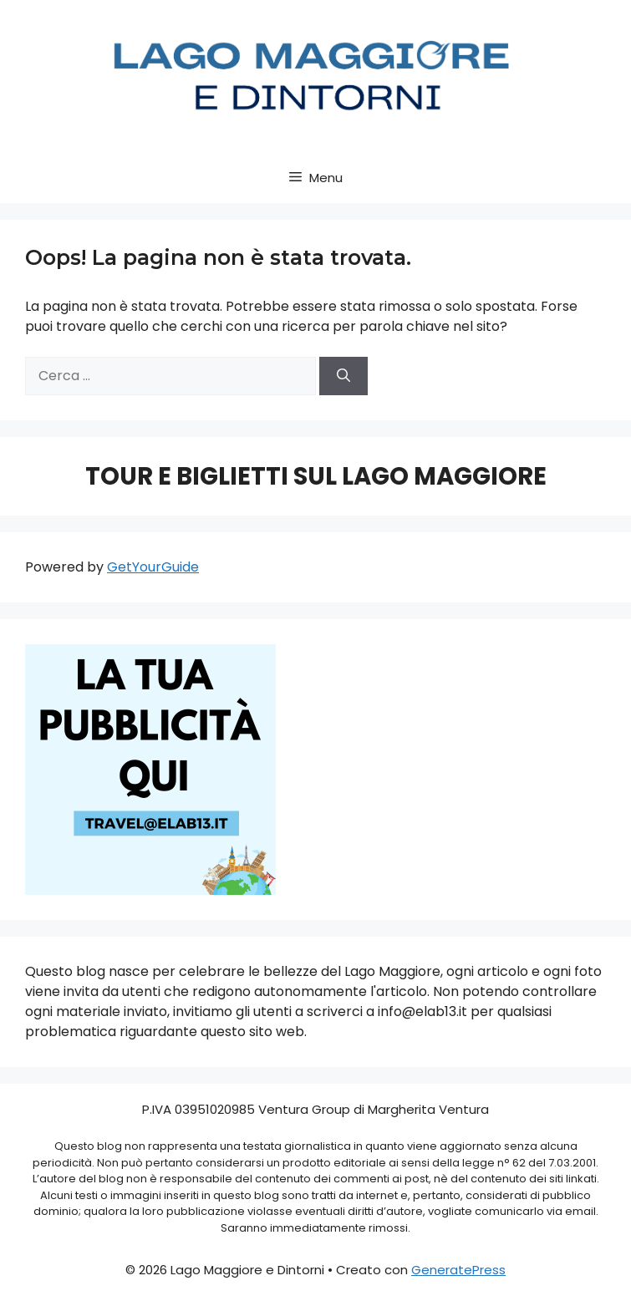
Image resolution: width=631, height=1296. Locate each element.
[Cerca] (343, 376)
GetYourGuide (153, 567)
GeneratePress (458, 1269)
